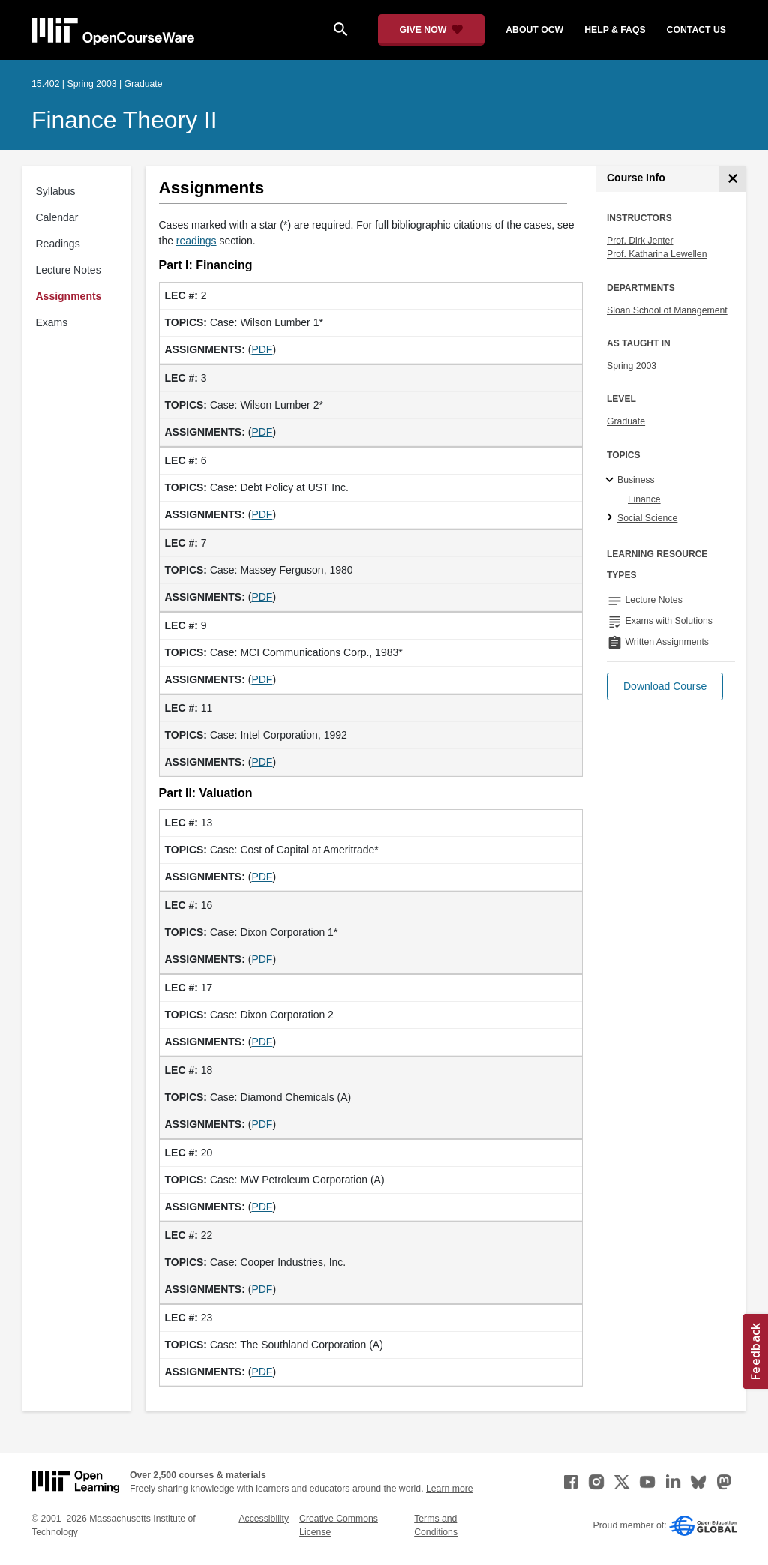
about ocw (534, 30)
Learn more (449, 1488)
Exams (52, 322)
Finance (644, 499)
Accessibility (263, 1518)
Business (636, 480)
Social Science (647, 518)
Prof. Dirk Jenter (640, 240)
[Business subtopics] (612, 480)
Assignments (69, 296)
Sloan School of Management (667, 310)
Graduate (626, 421)
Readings (58, 244)
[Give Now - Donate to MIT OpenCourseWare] (431, 30)
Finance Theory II (125, 119)
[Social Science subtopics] (612, 518)
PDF (261, 349)
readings (196, 241)
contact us (696, 30)
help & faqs (614, 30)
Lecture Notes (68, 270)
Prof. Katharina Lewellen (656, 254)
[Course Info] (732, 179)
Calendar (57, 217)
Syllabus (56, 191)
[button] (665, 686)
